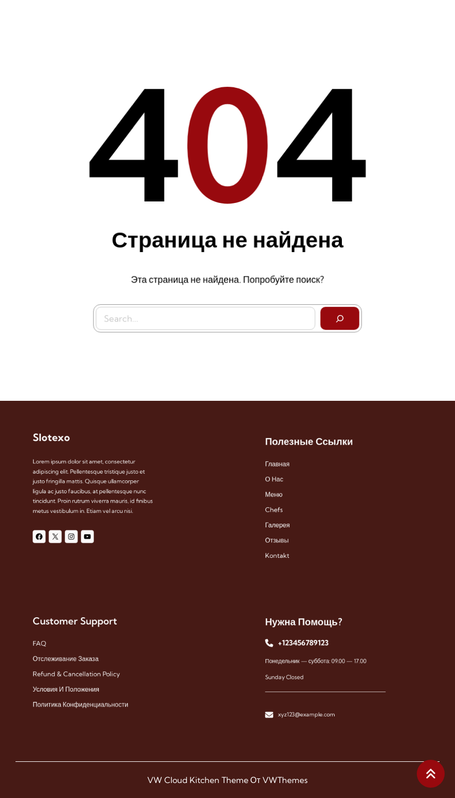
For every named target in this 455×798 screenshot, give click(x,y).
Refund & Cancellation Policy (79, 672)
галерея (284, 521)
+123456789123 (307, 646)
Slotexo (57, 445)
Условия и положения (70, 685)
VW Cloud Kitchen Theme (197, 780)
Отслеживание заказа (70, 659)
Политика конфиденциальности (82, 698)
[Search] (338, 316)
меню (281, 495)
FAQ (47, 646)
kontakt (284, 546)
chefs (281, 508)
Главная (284, 469)
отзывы (284, 533)
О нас (282, 482)
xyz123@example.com (310, 707)
